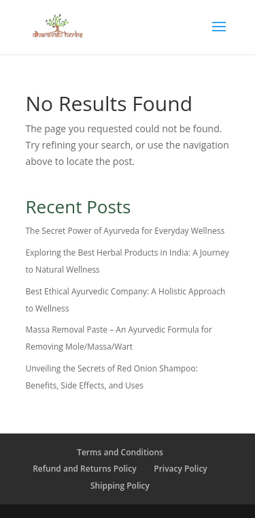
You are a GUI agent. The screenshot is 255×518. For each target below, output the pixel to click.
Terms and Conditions (120, 452)
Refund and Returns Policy (84, 468)
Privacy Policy (180, 468)
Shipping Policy (120, 485)
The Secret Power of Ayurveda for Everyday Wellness (125, 231)
